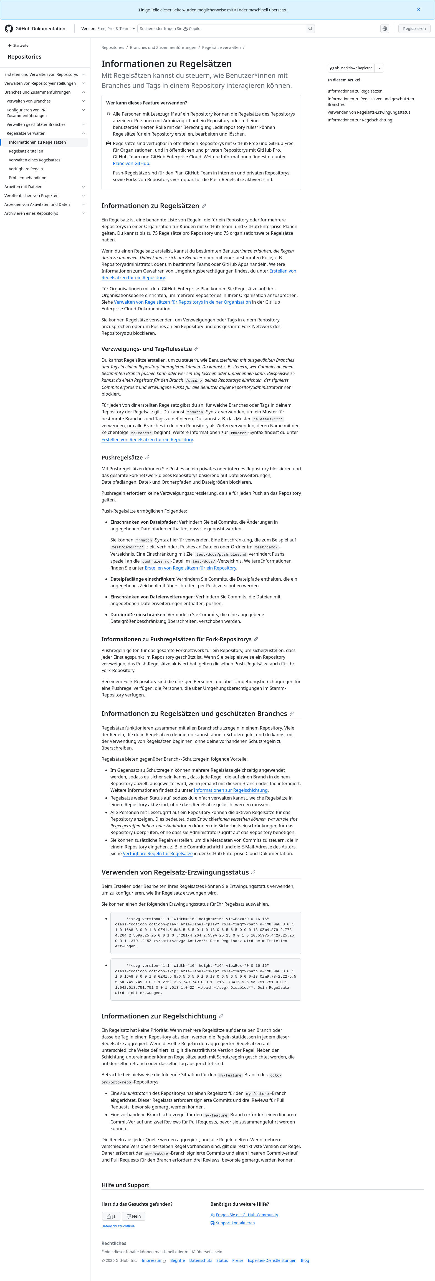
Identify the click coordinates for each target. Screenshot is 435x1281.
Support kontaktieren (233, 1222)
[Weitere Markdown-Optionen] (379, 68)
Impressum (152, 1260)
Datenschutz (200, 1260)
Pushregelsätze (126, 457)
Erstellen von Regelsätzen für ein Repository (147, 439)
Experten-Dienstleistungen (272, 1260)
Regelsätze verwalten (221, 47)
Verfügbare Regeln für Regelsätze (158, 853)
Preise (237, 1260)
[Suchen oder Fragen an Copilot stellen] (226, 28)
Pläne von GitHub (131, 163)
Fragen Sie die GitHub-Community (244, 1214)
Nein (134, 1216)
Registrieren (414, 28)
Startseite (18, 45)
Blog (305, 1260)
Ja (111, 1216)
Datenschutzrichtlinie (118, 1226)
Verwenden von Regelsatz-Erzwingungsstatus (179, 872)
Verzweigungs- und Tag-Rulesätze (150, 349)
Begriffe (177, 1260)
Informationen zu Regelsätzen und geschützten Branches (198, 713)
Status (222, 1260)
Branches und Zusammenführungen (163, 47)
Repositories (24, 56)
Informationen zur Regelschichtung (231, 790)
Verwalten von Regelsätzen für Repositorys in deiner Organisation (182, 302)
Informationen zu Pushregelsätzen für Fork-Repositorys (180, 639)
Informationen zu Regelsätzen (154, 205)
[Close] (419, 9)
